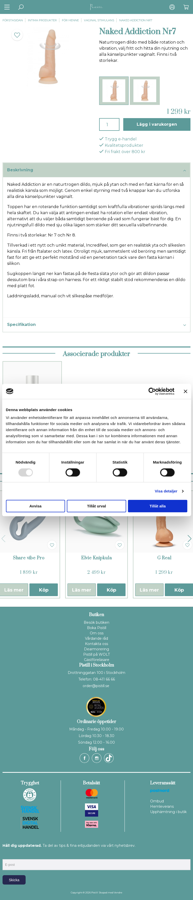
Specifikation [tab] (96, 325)
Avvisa (35, 506)
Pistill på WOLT (96, 654)
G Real (164, 558)
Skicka (14, 880)
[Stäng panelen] (185, 391)
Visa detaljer (166, 491)
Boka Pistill (96, 628)
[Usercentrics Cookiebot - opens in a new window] (152, 391)
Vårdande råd (96, 638)
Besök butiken (96, 622)
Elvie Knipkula (96, 558)
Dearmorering (96, 649)
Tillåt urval (96, 506)
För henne (70, 20)
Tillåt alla (157, 506)
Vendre (118, 892)
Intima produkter (42, 20)
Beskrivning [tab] (96, 170)
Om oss (96, 633)
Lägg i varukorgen (157, 124)
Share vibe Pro (29, 558)
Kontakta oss (96, 643)
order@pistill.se (96, 686)
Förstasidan (13, 20)
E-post (7, 855)
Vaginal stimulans (99, 20)
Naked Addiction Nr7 (135, 20)
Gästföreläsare (96, 659)
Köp (43, 590)
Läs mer (81, 590)
